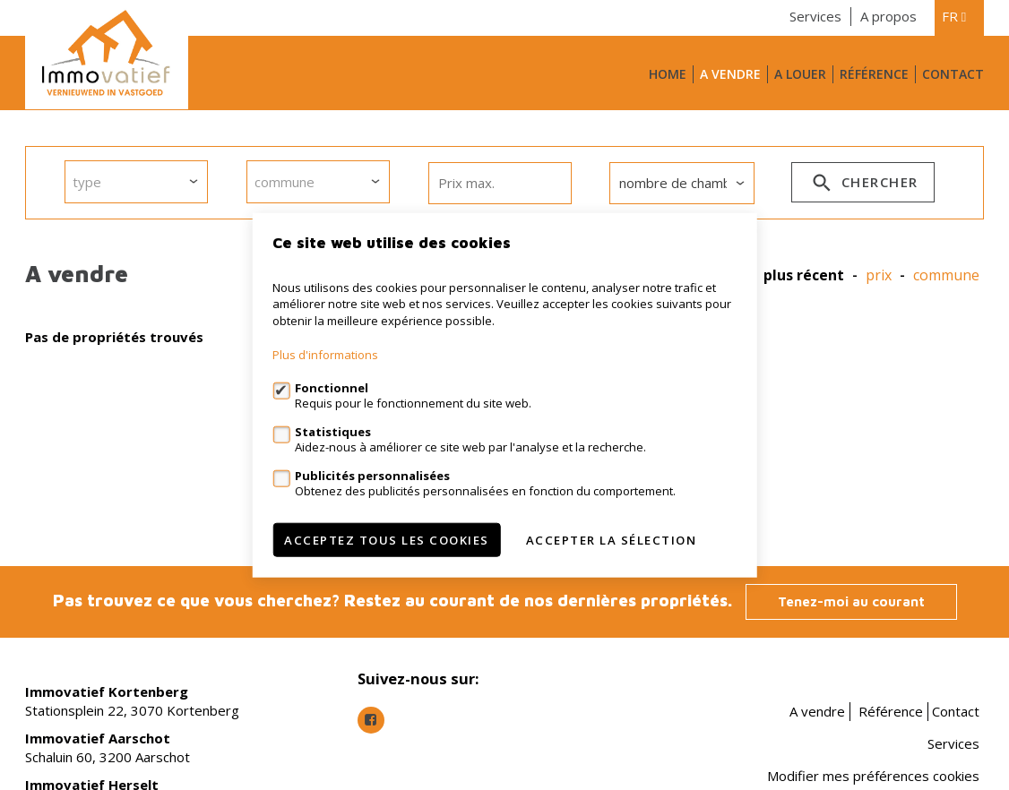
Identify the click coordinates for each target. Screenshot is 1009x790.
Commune (946, 275)
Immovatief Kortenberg (106, 691)
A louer (800, 73)
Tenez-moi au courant (851, 601)
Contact (953, 73)
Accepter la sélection (611, 540)
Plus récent (803, 275)
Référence (874, 73)
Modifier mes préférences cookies (873, 776)
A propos (888, 16)
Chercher (863, 185)
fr (954, 16)
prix (879, 275)
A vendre (730, 73)
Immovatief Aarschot (97, 738)
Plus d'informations (325, 355)
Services (815, 16)
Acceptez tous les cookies (386, 540)
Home (667, 73)
